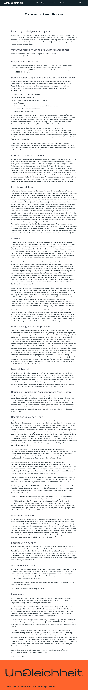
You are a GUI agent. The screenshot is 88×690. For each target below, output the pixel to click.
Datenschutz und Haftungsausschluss (41, 687)
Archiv (36, 3)
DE (80, 3)
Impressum (22, 687)
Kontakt (8, 687)
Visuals (65, 3)
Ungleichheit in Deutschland (51, 3)
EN (82, 3)
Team (14, 687)
